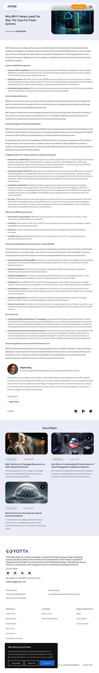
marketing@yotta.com (16, 581)
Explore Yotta (47, 613)
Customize (16, 663)
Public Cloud (10, 613)
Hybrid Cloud (11, 623)
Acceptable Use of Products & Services (64, 594)
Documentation (83, 623)
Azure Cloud (10, 633)
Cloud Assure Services (14, 638)
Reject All (31, 663)
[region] (31, 655)
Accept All (47, 663)
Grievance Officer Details (16, 598)
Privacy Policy (11, 590)
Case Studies (82, 618)
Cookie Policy (54, 590)
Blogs (79, 613)
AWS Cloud (10, 628)
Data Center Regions (50, 618)
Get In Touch (78, 6)
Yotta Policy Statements (15, 594)
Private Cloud (11, 618)
